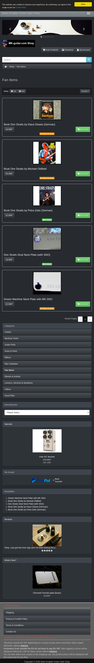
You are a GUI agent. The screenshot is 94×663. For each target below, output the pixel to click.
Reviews (8, 519)
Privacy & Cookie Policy (16, 619)
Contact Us (11, 631)
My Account (83, 50)
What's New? (10, 560)
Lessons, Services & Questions (19, 383)
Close (83, 4)
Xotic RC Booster (47, 457)
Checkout (67, 50)
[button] (9, 27)
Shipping (10, 612)
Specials (8, 424)
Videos (8, 389)
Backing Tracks (11, 338)
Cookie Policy (21, 7)
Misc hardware (11, 364)
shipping (24, 645)
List (13, 91)
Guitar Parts (10, 345)
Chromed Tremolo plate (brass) (47, 593)
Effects (8, 357)
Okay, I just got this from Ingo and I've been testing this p (29, 548)
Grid (21, 91)
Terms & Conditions (14, 625)
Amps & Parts (11, 351)
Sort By (85, 91)
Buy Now (82, 129)
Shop (11, 66)
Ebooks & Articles (12, 376)
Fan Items (21, 66)
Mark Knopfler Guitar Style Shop (21, 13)
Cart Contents (50, 50)
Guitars (8, 332)
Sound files (10, 395)
